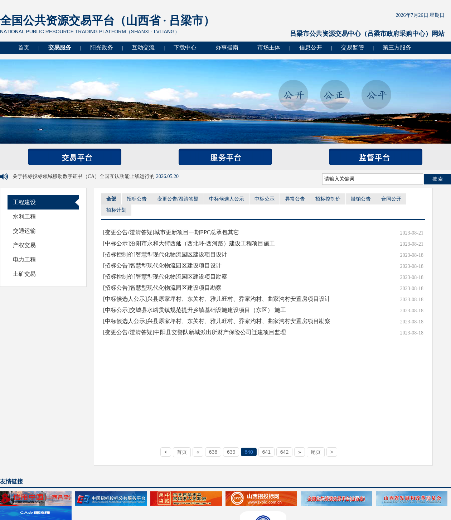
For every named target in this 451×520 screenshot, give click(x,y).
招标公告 (137, 199)
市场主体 (268, 47)
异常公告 (295, 199)
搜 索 (437, 179)
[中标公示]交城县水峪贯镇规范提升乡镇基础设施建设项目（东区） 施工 (194, 310)
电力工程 (24, 259)
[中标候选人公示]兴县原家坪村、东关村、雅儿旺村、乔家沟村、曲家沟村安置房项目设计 (216, 299)
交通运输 (24, 231)
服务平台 (225, 157)
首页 (23, 47)
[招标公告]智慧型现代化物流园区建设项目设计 (162, 266)
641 (266, 452)
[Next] (299, 452)
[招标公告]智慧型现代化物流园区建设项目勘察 (162, 288)
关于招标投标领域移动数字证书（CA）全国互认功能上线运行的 (84, 176)
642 (284, 452)
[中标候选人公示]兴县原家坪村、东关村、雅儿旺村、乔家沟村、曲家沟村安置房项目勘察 (216, 321)
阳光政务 (101, 47)
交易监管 (352, 47)
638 (213, 452)
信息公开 (310, 47)
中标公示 (264, 199)
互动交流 (143, 47)
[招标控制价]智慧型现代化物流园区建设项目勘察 (165, 277)
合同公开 (391, 199)
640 (248, 452)
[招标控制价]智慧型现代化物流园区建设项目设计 (165, 254)
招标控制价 (327, 199)
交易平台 (74, 157)
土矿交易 (24, 274)
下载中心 (185, 47)
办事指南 (226, 47)
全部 (111, 199)
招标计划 (116, 210)
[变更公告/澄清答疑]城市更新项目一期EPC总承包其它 (171, 232)
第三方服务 (397, 47)
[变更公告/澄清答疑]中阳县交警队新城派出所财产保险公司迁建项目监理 (194, 332)
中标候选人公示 (226, 199)
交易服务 (59, 47)
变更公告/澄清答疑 (178, 199)
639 (231, 452)
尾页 (316, 452)
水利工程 (24, 216)
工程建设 (24, 202)
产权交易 (24, 245)
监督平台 (375, 157)
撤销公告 (361, 199)
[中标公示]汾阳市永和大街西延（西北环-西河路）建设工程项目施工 (189, 243)
